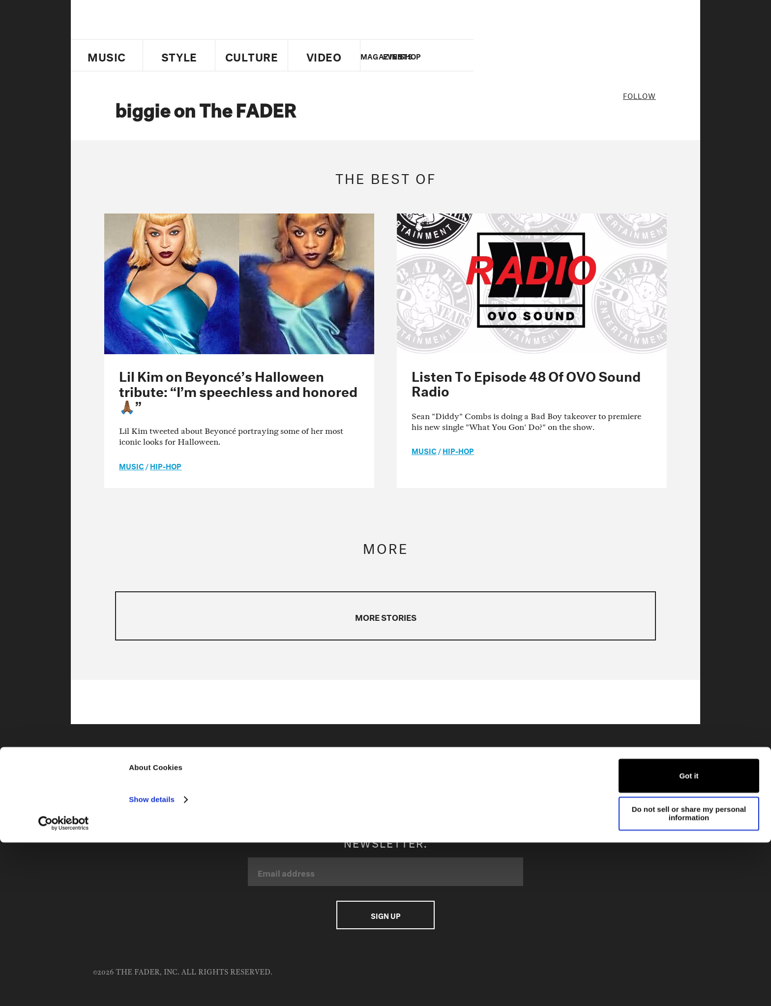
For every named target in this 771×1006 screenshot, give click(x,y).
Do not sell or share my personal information (689, 977)
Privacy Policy (315, 769)
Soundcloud (438, 781)
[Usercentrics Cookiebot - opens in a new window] (64, 986)
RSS (526, 781)
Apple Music (633, 769)
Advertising (191, 769)
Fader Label (207, 781)
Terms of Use (251, 769)
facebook (561, 56)
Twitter (545, 56)
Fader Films (263, 781)
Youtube (526, 769)
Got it (688, 939)
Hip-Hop (165, 465)
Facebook (478, 769)
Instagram (576, 769)
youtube (578, 56)
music (131, 465)
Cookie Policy (146, 781)
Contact (137, 769)
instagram (595, 56)
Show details (152, 963)
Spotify (490, 781)
